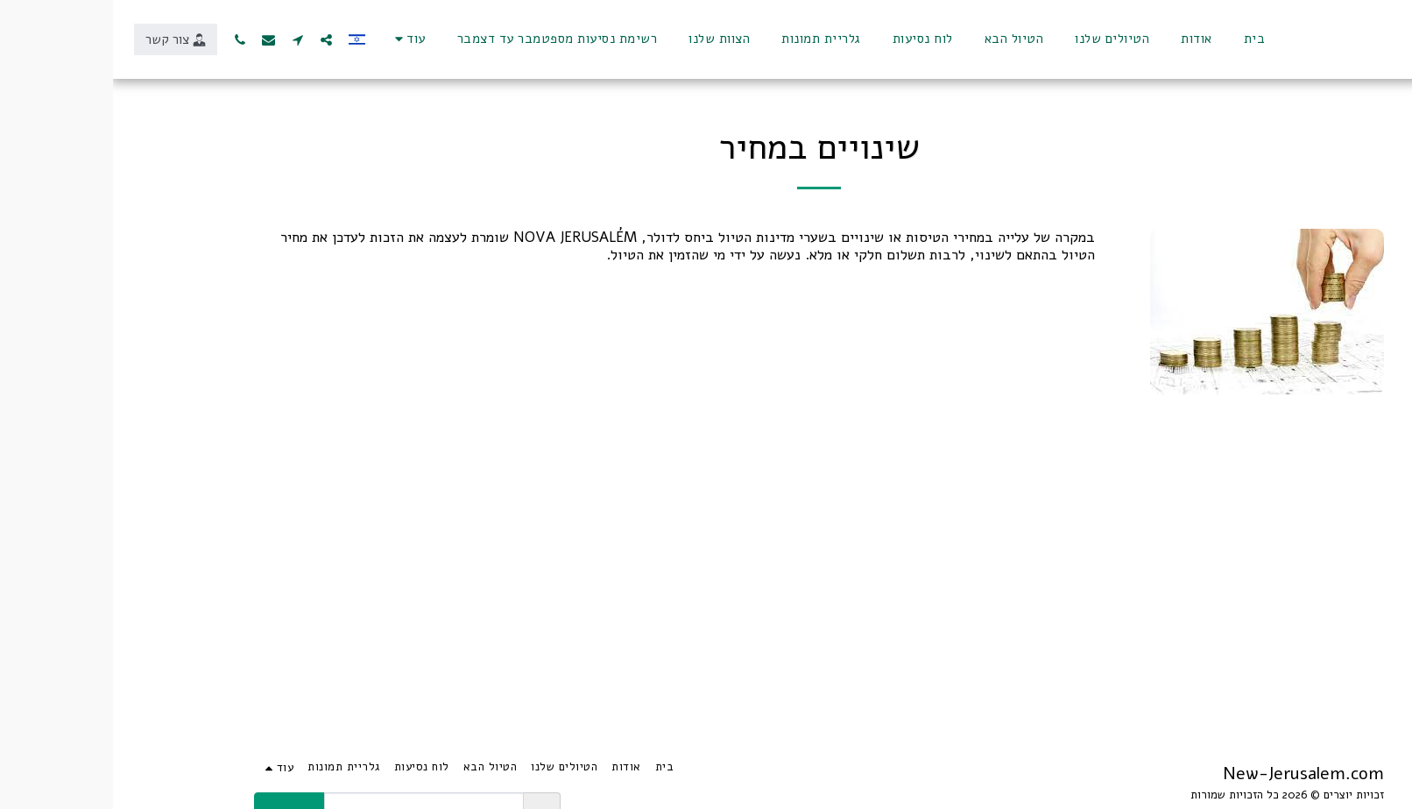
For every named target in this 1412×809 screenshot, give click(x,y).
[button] (213, 39)
